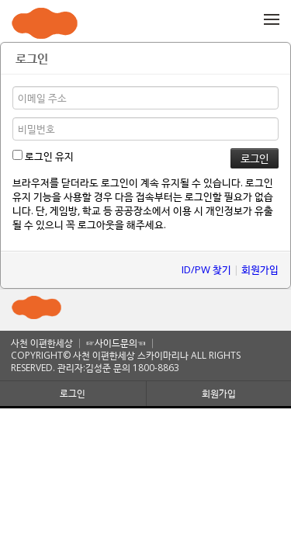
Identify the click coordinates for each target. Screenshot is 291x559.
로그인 (72, 393)
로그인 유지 (43, 156)
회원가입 (260, 269)
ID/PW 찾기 (206, 269)
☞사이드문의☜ (116, 342)
